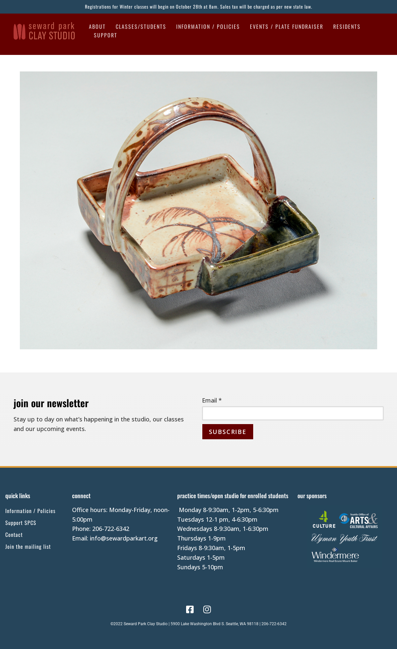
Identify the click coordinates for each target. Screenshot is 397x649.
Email (212, 400)
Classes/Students (141, 26)
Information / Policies (208, 26)
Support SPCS (20, 523)
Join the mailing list (28, 546)
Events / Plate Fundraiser (286, 26)
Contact (14, 535)
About (97, 26)
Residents (347, 26)
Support (105, 35)
